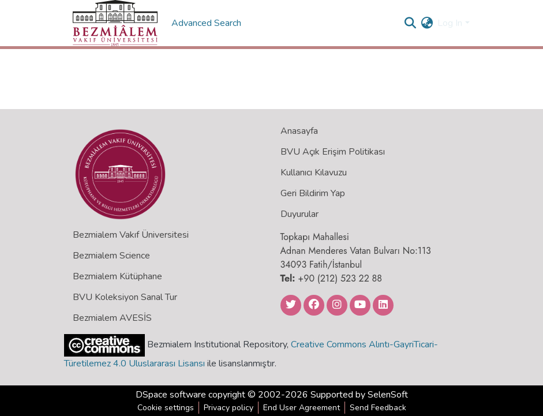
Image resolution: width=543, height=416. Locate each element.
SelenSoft (388, 394)
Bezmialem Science (111, 255)
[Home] (115, 23)
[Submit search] (410, 23)
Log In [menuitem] (449, 23)
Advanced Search (207, 23)
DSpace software (171, 394)
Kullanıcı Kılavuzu (313, 172)
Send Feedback (378, 407)
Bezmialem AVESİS (112, 318)
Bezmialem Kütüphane (117, 276)
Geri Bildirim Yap (312, 193)
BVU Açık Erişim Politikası (332, 151)
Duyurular (299, 214)
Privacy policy (228, 407)
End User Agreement (301, 407)
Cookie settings (165, 407)
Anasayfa (299, 131)
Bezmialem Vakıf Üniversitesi (131, 234)
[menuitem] (427, 23)
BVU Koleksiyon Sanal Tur (125, 297)
